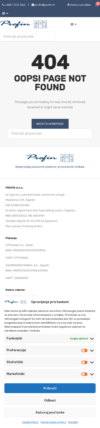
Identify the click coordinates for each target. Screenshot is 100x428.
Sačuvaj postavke (50, 412)
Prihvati (50, 388)
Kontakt (73, 422)
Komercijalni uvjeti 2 (53, 422)
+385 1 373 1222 (13, 4)
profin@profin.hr (43, 4)
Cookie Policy (30, 422)
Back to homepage (50, 123)
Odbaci (50, 400)
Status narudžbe (79, 4)
